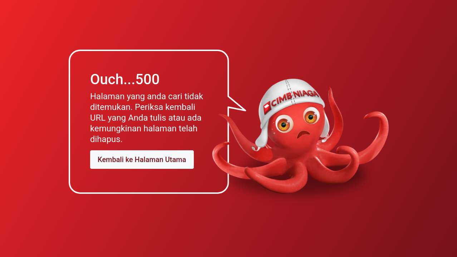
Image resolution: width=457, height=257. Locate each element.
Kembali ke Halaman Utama (142, 159)
